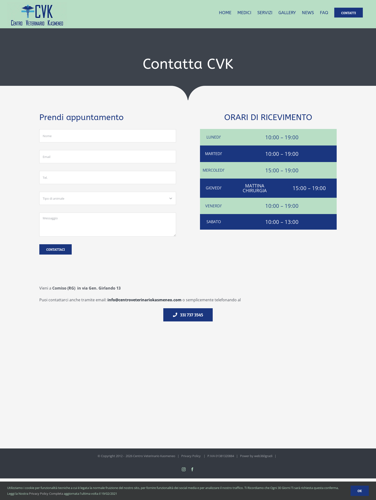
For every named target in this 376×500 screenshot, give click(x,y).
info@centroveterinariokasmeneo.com (144, 299)
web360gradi (263, 456)
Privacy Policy (191, 456)
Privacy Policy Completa (46, 493)
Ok (360, 491)
